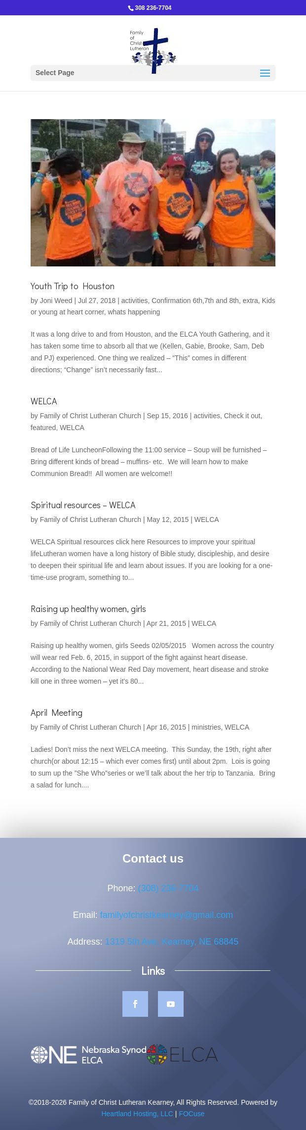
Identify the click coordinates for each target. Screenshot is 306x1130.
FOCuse (191, 1125)
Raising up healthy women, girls (88, 608)
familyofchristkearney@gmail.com (166, 926)
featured (43, 428)
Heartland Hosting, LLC (137, 1125)
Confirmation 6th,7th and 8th (195, 300)
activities (134, 300)
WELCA (44, 401)
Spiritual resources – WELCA (83, 505)
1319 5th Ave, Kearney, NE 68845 (172, 952)
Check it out (242, 416)
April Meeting (56, 712)
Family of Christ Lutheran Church (90, 416)
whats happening (134, 312)
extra (250, 300)
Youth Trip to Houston (73, 286)
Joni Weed (56, 300)
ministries (206, 727)
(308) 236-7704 (168, 899)
